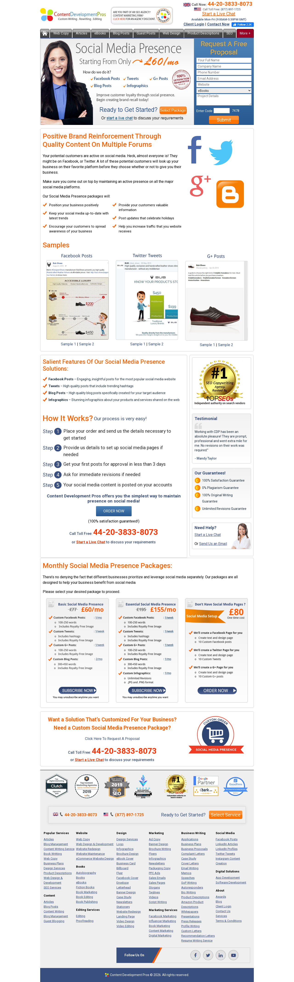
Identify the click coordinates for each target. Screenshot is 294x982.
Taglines (154, 892)
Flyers (153, 853)
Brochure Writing (160, 849)
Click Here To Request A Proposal (112, 738)
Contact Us (223, 911)
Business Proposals (194, 849)
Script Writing (158, 902)
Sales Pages (157, 882)
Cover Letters (190, 863)
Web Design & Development (94, 844)
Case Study (123, 897)
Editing (80, 916)
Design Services (54, 868)
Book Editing (84, 897)
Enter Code (204, 111)
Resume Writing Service (196, 940)
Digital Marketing (160, 935)
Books (80, 877)
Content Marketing (161, 930)
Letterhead (123, 887)
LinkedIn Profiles (226, 849)
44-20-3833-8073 (230, 4)
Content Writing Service (59, 849)
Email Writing (189, 868)
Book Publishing (87, 901)
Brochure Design (127, 853)
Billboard (122, 868)
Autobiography (86, 873)
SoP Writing (189, 882)
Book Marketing (86, 892)
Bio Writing (188, 892)
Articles (81, 33)
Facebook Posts (226, 839)
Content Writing (54, 911)
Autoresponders (192, 887)
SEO (229, 33)
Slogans (154, 887)
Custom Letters (191, 931)
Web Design (171, 33)
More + (245, 33)
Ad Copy (154, 839)
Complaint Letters (193, 853)
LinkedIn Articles (227, 844)
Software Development (231, 882)
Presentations (190, 916)
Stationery (123, 907)
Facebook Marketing (162, 916)
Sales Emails (157, 878)
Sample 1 (68, 344)
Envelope (122, 882)
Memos (186, 873)
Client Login (194, 24)
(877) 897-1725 (230, 9)
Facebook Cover (127, 878)
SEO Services (52, 887)
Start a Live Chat (218, 14)
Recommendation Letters (198, 935)
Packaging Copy (159, 868)
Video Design (125, 921)
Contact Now (218, 24)
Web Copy (61, 33)
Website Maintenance (90, 853)
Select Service (225, 815)
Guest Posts (146, 33)
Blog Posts (121, 33)
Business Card (126, 863)
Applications (189, 839)
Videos (153, 897)
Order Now (113, 511)
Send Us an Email (213, 544)
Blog (219, 901)
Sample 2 (86, 344)
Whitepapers (189, 911)
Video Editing (125, 926)
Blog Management (56, 844)
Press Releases (191, 921)
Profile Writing (190, 926)
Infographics (124, 849)
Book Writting (53, 853)
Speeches (188, 878)
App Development (228, 877)
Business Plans (54, 863)
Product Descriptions (203, 33)
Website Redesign (88, 849)
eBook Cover (124, 858)
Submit (224, 120)
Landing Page (125, 916)
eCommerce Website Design (95, 858)
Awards (221, 896)
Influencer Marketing (162, 921)
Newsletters (124, 902)
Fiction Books (85, 887)
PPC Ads (154, 873)
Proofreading (84, 921)
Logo (120, 844)
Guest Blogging (54, 921)
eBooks (100, 33)
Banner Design (126, 892)
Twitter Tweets (225, 853)
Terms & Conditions (229, 921)
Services (221, 916)
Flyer (119, 873)
